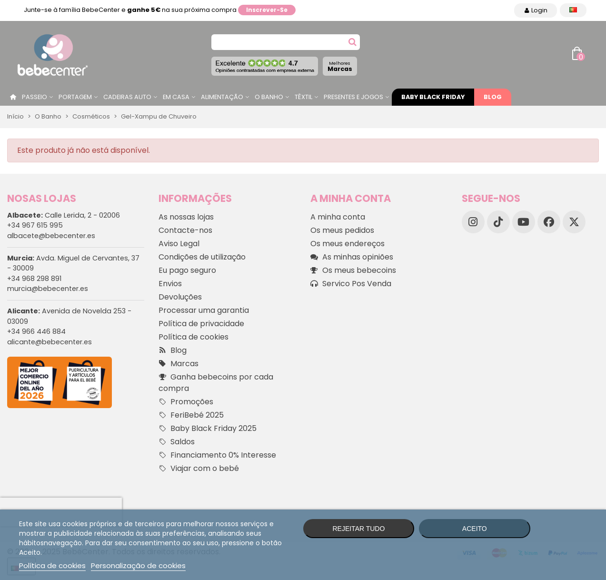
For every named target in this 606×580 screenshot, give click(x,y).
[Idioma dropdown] (573, 10)
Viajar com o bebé (199, 468)
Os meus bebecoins (353, 270)
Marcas (340, 66)
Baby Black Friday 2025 (208, 428)
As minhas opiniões (351, 257)
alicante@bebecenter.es (49, 342)
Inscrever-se (267, 10)
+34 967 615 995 (35, 225)
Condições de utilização (202, 256)
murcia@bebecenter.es (47, 288)
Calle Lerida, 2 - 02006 (63, 215)
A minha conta (337, 216)
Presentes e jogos (353, 97)
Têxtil (303, 97)
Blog (493, 97)
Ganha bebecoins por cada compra (216, 382)
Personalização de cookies (138, 565)
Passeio (34, 97)
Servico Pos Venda (350, 284)
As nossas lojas (186, 216)
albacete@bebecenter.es (51, 235)
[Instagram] (473, 221)
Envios (170, 283)
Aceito (474, 528)
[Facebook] (548, 221)
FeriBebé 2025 (191, 415)
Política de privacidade (201, 323)
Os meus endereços (347, 243)
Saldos (177, 442)
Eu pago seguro (187, 270)
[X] (574, 221)
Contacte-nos (185, 230)
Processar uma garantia (204, 310)
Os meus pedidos (342, 230)
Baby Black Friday (433, 97)
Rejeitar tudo (358, 528)
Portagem (75, 97)
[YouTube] (523, 221)
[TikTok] (498, 221)
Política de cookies (193, 336)
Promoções (186, 402)
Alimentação (222, 97)
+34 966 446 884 (36, 331)
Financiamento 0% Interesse (217, 455)
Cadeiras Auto (127, 97)
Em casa (176, 97)
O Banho (269, 97)
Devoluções (180, 296)
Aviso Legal (179, 243)
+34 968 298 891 (34, 278)
